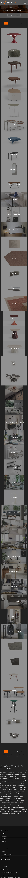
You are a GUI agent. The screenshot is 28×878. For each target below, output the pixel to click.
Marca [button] (5, 754)
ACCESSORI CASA (5, 857)
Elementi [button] (12, 754)
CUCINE (3, 851)
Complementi (19, 10)
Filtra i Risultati (14, 15)
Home (7, 10)
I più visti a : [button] (17, 756)
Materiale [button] (22, 754)
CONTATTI (3, 841)
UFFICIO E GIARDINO (6, 859)
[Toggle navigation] (25, 3)
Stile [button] (8, 756)
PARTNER (3, 838)
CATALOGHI (4, 836)
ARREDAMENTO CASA (6, 854)
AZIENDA (3, 833)
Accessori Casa (12, 10)
